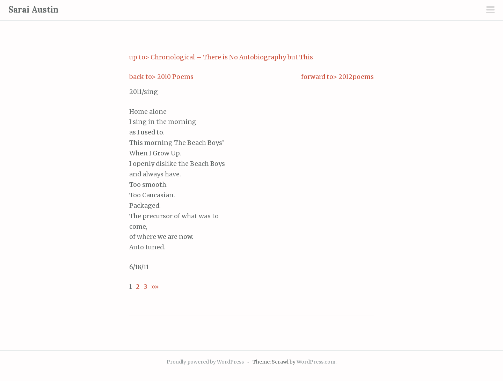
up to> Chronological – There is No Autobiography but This (221, 57)
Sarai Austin (33, 9)
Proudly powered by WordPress (205, 362)
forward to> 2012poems (337, 77)
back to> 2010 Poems (161, 77)
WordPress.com (316, 362)
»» (153, 287)
